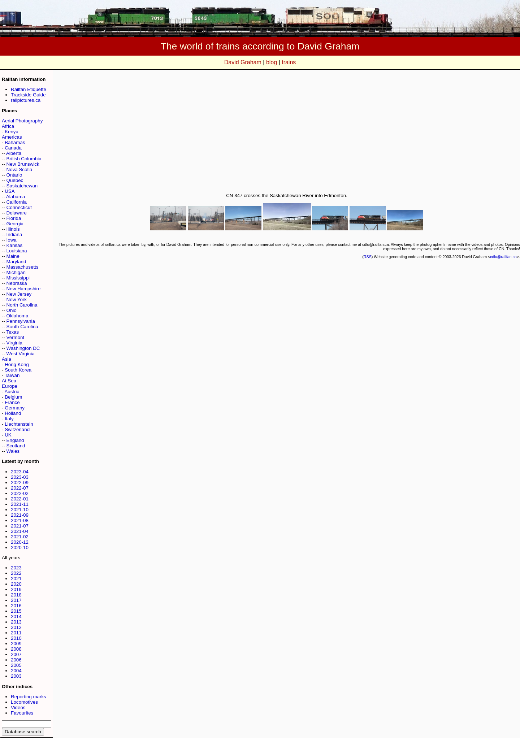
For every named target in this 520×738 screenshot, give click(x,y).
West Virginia (20, 353)
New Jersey (19, 294)
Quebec (14, 180)
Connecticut (19, 207)
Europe (9, 386)
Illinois (13, 229)
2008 (16, 649)
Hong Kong (17, 364)
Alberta (13, 153)
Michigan (16, 272)
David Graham (242, 62)
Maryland (16, 261)
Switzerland (17, 429)
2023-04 (20, 471)
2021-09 (20, 515)
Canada (13, 148)
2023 (16, 567)
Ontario (14, 175)
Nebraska (16, 283)
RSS (368, 257)
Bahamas (15, 142)
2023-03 (20, 477)
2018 (16, 595)
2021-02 (20, 536)
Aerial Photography (22, 120)
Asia (6, 359)
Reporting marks (28, 696)
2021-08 (20, 520)
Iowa (11, 240)
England (15, 440)
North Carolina (22, 305)
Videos (18, 707)
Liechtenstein (19, 424)
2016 (16, 605)
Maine (13, 256)
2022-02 (20, 493)
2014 (16, 616)
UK (8, 435)
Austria (11, 391)
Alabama (15, 196)
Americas (12, 137)
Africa (8, 126)
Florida (13, 218)
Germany (15, 408)
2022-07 (20, 488)
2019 (16, 589)
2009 (16, 643)
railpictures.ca (25, 100)
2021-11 (20, 504)
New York (16, 299)
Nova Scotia (19, 169)
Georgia (14, 223)
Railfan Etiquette (28, 89)
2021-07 (20, 526)
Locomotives (24, 702)
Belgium (13, 397)
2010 (16, 638)
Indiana (14, 234)
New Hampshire (23, 288)
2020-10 (20, 547)
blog (271, 62)
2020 (16, 584)
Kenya (11, 131)
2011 (16, 632)
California (16, 202)
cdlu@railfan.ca (503, 257)
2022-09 (20, 482)
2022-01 (20, 499)
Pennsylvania (20, 321)
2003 (16, 676)
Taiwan (12, 375)
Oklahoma (17, 315)
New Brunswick (22, 164)
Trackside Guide (28, 94)
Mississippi (18, 278)
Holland (13, 413)
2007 (16, 654)
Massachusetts (22, 267)
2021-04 (20, 531)
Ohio (11, 310)
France (12, 402)
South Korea (18, 370)
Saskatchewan (22, 185)
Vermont (15, 337)
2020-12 (20, 542)
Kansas (14, 245)
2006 (16, 660)
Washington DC (23, 348)
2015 (16, 611)
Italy (9, 418)
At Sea (9, 380)
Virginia (14, 343)
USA (9, 191)
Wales (13, 451)
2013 (16, 622)
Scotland (15, 445)
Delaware (16, 213)
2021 (16, 578)
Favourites (22, 713)
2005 (16, 665)
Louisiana (16, 250)
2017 (16, 600)
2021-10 (20, 509)
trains (289, 62)
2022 (16, 573)
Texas (12, 332)
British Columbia (24, 158)
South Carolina (22, 326)
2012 (16, 627)
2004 (16, 670)
